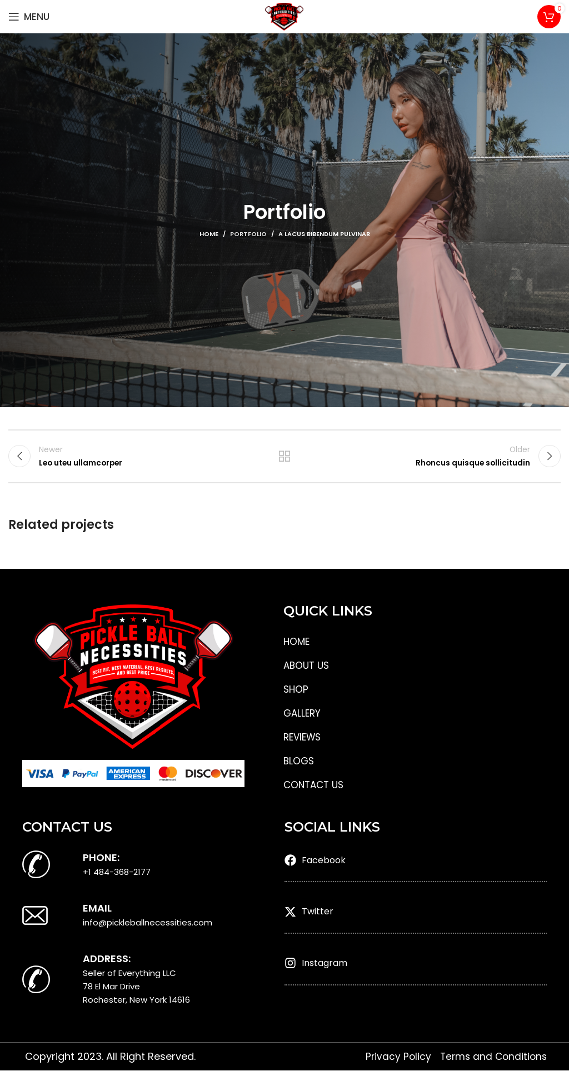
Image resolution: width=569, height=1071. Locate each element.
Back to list (284, 457)
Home (208, 233)
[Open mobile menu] (29, 17)
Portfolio (248, 233)
